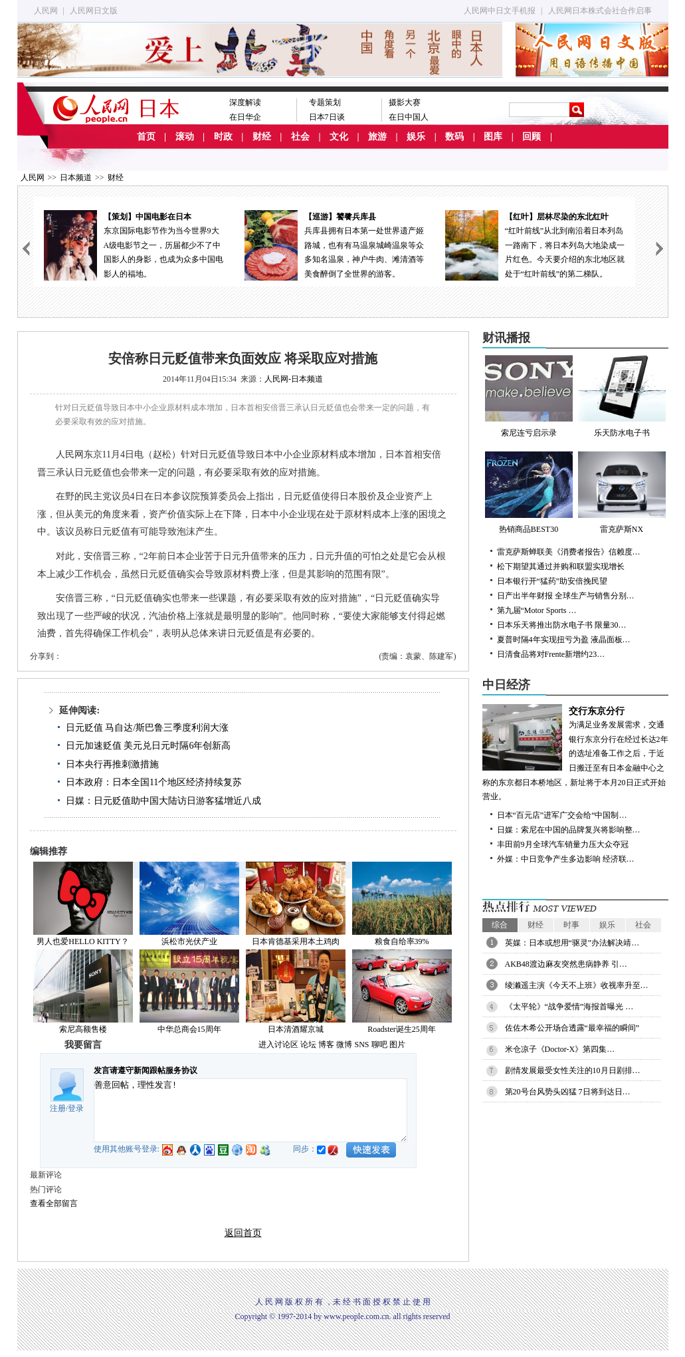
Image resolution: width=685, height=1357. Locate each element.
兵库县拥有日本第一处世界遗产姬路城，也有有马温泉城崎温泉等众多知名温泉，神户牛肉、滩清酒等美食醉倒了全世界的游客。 (334, 244)
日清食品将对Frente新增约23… (551, 654)
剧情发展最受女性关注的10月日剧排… (572, 1070)
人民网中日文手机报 (500, 10)
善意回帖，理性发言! (250, 1110)
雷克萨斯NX (622, 492)
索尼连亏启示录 (529, 396)
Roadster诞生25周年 (401, 1029)
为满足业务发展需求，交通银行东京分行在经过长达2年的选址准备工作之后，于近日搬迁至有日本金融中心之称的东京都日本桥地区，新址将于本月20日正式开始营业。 (575, 753)
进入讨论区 (278, 1044)
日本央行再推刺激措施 (112, 764)
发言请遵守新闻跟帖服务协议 (145, 1070)
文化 (339, 137)
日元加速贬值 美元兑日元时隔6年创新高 (148, 746)
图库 (493, 137)
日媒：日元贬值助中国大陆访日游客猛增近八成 (163, 801)
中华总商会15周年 (189, 1029)
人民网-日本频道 (293, 379)
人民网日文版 (94, 10)
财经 (261, 137)
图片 (397, 1044)
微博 (344, 1044)
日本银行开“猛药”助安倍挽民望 (552, 581)
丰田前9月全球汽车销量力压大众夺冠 (563, 844)
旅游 (377, 137)
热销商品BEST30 (529, 492)
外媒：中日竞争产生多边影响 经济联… (566, 859)
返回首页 (243, 1233)
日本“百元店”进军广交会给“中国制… (562, 815)
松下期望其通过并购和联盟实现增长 (561, 566)
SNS (361, 1044)
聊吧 (379, 1044)
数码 (454, 137)
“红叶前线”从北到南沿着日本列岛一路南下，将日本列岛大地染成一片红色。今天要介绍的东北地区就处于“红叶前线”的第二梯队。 (535, 244)
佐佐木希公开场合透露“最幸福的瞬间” (572, 1028)
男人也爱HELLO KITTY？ (82, 941)
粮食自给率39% (402, 941)
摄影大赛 (405, 102)
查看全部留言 (54, 1203)
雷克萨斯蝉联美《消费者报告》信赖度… (568, 551)
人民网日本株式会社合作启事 (600, 10)
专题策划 (325, 102)
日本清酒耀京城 (296, 1029)
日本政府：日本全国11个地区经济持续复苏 (154, 782)
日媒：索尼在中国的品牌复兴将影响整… (568, 829)
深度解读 (245, 102)
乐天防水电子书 (622, 396)
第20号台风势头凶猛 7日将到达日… (568, 1091)
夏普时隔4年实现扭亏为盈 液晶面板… (564, 639)
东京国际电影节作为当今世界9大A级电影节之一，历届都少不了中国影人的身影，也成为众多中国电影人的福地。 (133, 244)
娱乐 (416, 137)
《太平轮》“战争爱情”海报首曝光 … (569, 1006)
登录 (76, 1108)
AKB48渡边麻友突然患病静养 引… (566, 964)
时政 (223, 137)
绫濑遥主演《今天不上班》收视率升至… (576, 985)
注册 (58, 1108)
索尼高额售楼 (83, 1029)
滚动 (184, 137)
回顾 (531, 137)
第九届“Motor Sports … (537, 610)
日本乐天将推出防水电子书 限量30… (562, 625)
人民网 (46, 10)
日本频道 (76, 177)
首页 (146, 137)
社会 (300, 137)
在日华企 (245, 117)
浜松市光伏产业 (189, 941)
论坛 (308, 1044)
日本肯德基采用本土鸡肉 (296, 941)
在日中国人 (409, 117)
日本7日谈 (327, 117)
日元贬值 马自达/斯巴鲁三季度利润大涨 (147, 728)
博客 (326, 1044)
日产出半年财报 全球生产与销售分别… (566, 595)
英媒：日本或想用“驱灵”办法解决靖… (572, 942)
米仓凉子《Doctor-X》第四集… (560, 1049)
